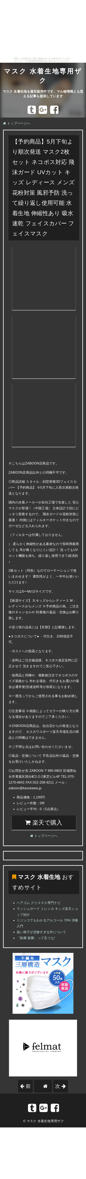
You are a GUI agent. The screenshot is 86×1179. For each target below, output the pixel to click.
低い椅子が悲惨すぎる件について (41, 932)
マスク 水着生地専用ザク (45, 1121)
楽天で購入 (43, 822)
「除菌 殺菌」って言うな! (36, 938)
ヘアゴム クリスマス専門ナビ (39, 903)
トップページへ (16, 123)
